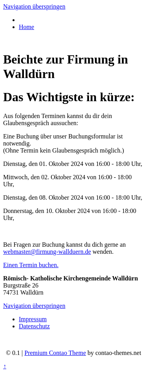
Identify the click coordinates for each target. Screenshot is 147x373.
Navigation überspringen (34, 6)
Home (26, 27)
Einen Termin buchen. (30, 265)
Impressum (33, 319)
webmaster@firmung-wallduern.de (47, 251)
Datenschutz (34, 326)
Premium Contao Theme (55, 352)
